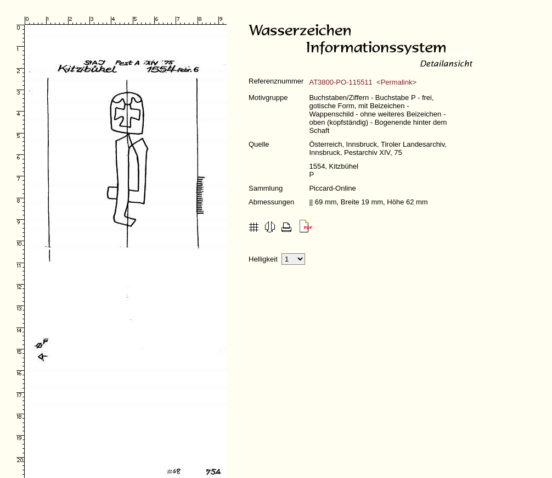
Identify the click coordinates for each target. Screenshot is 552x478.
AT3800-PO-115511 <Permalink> (362, 82)
